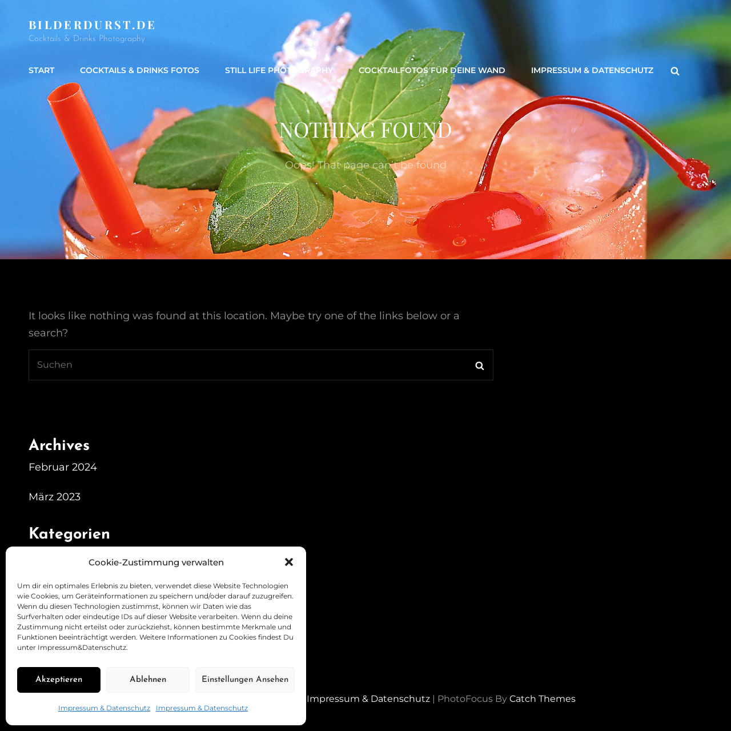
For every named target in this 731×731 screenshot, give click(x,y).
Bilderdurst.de (93, 24)
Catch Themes (542, 698)
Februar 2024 (63, 467)
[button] (289, 562)
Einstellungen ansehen (245, 680)
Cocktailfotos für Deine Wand (432, 70)
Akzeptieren (58, 680)
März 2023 (55, 497)
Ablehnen (148, 680)
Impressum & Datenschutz (104, 708)
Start (41, 70)
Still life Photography (279, 70)
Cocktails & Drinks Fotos (139, 70)
